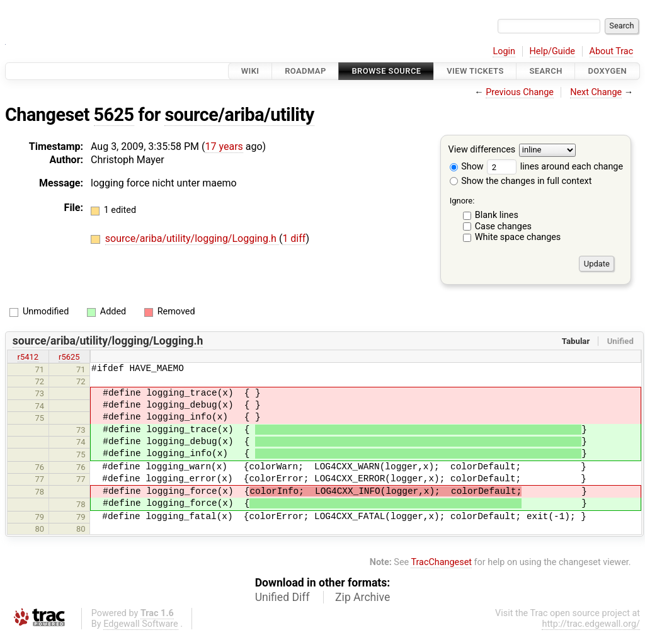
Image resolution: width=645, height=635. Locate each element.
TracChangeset (441, 562)
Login (504, 51)
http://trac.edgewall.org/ (591, 624)
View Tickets (475, 71)
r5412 (28, 357)
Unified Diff (282, 597)
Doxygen (607, 71)
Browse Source (386, 71)
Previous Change (520, 92)
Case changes (503, 226)
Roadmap (305, 71)
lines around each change (555, 166)
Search (545, 71)
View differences (482, 150)
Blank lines (496, 215)
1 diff (293, 238)
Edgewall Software (140, 624)
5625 (114, 114)
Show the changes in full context (521, 181)
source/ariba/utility (239, 114)
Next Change (596, 92)
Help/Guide (552, 51)
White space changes (518, 237)
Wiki (250, 71)
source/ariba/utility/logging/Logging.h (192, 238)
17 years (224, 146)
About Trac (612, 51)
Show (467, 166)
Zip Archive (362, 597)
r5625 (69, 357)
